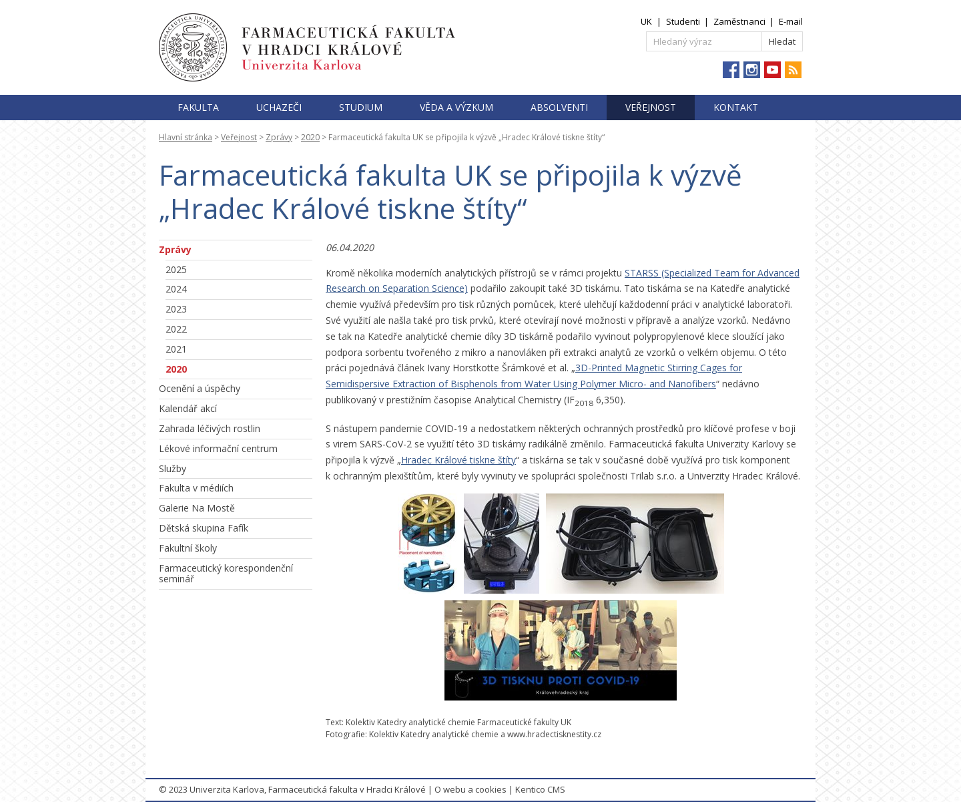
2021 (176, 349)
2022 (176, 329)
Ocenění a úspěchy (199, 388)
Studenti (683, 21)
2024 (176, 288)
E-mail (791, 21)
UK (646, 21)
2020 (310, 137)
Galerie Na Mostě (197, 508)
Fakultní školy (188, 548)
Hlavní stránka (185, 137)
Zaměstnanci (739, 21)
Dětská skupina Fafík (203, 528)
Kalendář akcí (188, 408)
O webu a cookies (470, 789)
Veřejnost (650, 107)
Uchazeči (279, 107)
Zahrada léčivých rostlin (209, 428)
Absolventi (559, 107)
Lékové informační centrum (218, 448)
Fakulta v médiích (196, 487)
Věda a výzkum (456, 107)
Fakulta (198, 107)
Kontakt (735, 107)
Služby (172, 468)
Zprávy (279, 137)
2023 (176, 309)
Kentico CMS (540, 789)
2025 (176, 269)
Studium (360, 107)
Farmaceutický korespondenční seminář (226, 574)
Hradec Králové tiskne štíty (458, 459)
